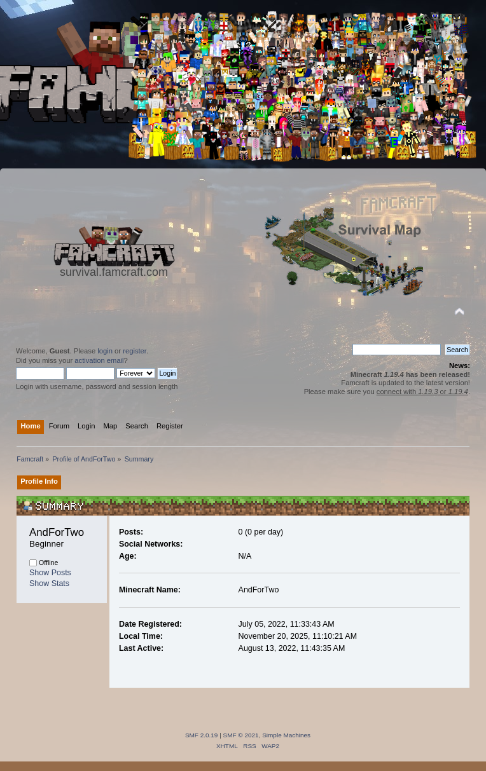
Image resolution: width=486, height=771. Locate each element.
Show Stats (49, 583)
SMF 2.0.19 (201, 735)
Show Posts (50, 572)
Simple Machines (286, 735)
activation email (98, 360)
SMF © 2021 (241, 735)
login (105, 351)
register (134, 351)
